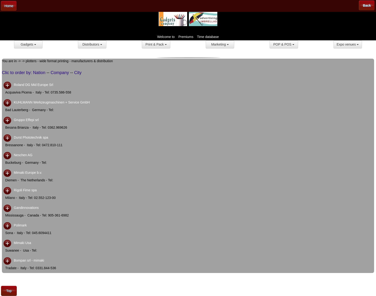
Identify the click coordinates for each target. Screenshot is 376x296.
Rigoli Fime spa (25, 190)
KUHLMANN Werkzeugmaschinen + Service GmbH (52, 102)
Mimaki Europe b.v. (28, 172)
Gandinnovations (26, 208)
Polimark (20, 225)
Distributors (92, 44)
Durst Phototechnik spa (31, 137)
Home (9, 6)
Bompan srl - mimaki (29, 260)
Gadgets (28, 44)
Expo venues (348, 44)
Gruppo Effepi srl (26, 120)
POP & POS (283, 44)
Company (60, 72)
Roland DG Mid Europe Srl (33, 85)
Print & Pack (156, 44)
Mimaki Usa (22, 243)
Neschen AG (23, 155)
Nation (39, 72)
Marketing (219, 44)
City (77, 72)
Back (367, 5)
